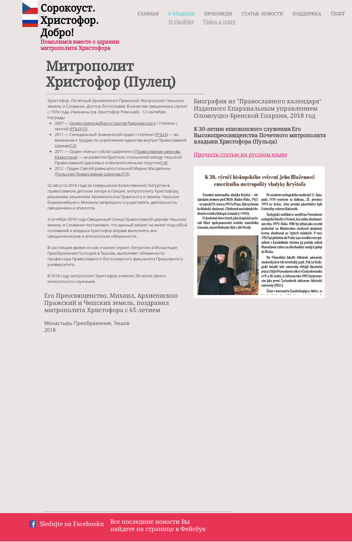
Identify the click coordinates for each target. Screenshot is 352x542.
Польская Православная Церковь (88, 174)
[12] (83, 129)
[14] (163, 162)
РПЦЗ (161, 134)
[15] (125, 174)
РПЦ (75, 129)
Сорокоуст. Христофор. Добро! (70, 20)
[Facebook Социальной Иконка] (32, 523)
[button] (337, 14)
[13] (72, 146)
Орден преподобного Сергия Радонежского (112, 123)
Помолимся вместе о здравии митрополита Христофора (80, 45)
